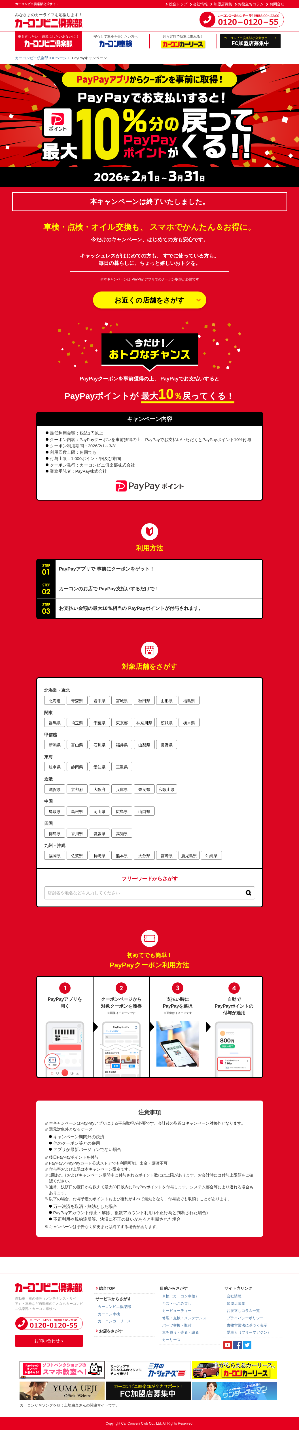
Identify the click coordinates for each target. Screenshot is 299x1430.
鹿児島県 (189, 856)
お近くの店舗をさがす (149, 300)
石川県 (99, 745)
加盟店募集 (223, 4)
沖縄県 (211, 856)
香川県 (77, 833)
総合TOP (107, 1288)
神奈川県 (144, 723)
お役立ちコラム (251, 4)
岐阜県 (55, 767)
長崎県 (99, 856)
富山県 (77, 745)
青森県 (77, 701)
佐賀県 (77, 856)
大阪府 (99, 789)
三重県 (122, 767)
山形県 (167, 701)
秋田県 (144, 701)
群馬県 (55, 723)
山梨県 (144, 745)
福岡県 (55, 856)
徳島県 (55, 833)
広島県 (122, 811)
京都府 (77, 789)
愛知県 (99, 767)
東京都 (122, 723)
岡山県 (99, 811)
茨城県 (167, 723)
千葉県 (99, 723)
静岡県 (77, 767)
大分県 (144, 856)
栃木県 (189, 723)
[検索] (248, 893)
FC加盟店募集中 (250, 41)
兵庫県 (122, 789)
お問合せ (277, 4)
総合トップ (178, 4)
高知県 (122, 833)
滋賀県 (55, 789)
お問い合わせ (49, 1340)
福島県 (189, 701)
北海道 (55, 701)
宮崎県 (167, 856)
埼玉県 (77, 723)
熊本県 (122, 856)
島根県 (77, 811)
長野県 (167, 745)
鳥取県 (55, 811)
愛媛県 (99, 833)
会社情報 (200, 4)
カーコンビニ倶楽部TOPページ (41, 58)
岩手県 (99, 701)
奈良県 (144, 789)
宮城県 (122, 701)
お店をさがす (111, 1331)
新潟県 (55, 745)
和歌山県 (167, 789)
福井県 (122, 745)
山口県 (144, 811)
